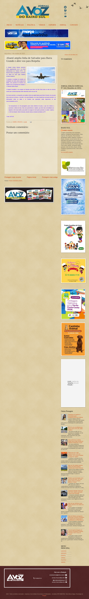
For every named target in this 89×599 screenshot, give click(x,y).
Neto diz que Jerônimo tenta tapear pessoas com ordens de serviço (76, 505)
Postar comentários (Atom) (15, 180)
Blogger (44, 595)
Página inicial (31, 177)
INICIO (9, 25)
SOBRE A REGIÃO (67, 130)
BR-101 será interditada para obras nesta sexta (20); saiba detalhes (75, 429)
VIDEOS (63, 562)
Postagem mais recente (13, 177)
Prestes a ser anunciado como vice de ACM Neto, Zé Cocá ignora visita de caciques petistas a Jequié (75, 480)
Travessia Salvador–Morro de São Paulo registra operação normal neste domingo (75, 492)
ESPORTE (52, 25)
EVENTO (63, 555)
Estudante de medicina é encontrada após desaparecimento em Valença (75, 416)
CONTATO (74, 25)
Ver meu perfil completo (67, 152)
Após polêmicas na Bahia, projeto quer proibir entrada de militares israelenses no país (75, 441)
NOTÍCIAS (20, 25)
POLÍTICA (31, 25)
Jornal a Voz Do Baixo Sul (70, 54)
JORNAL (63, 25)
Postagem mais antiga (50, 177)
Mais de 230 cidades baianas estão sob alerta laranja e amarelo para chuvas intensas (75, 467)
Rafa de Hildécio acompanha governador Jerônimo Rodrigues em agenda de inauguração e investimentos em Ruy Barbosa (76, 518)
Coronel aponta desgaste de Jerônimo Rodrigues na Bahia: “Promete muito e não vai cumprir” (75, 532)
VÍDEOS (42, 25)
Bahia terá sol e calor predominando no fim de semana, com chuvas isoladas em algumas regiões (75, 454)
